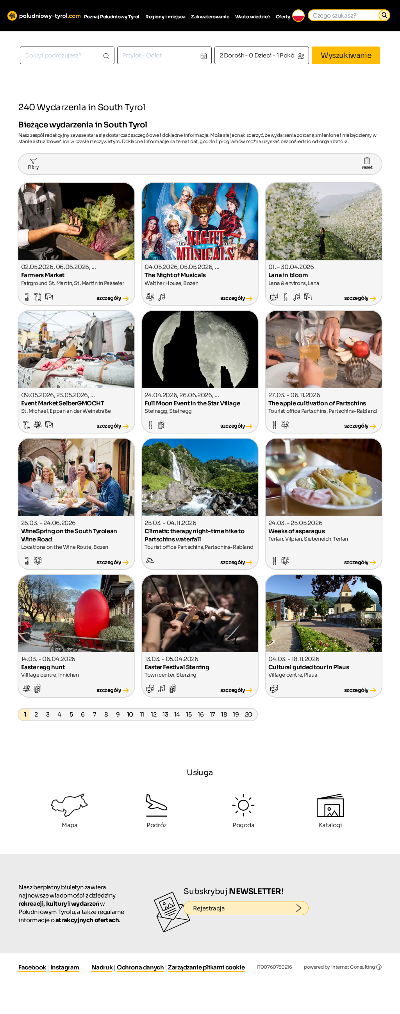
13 (165, 714)
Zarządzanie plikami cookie (206, 967)
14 (177, 714)
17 (212, 714)
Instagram (64, 967)
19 (236, 714)
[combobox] (67, 55)
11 (142, 714)
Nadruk (102, 967)
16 (201, 714)
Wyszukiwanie (346, 55)
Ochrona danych (140, 967)
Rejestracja (251, 908)
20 (248, 714)
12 (153, 714)
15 (188, 714)
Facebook (32, 967)
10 (130, 714)
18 (224, 714)
